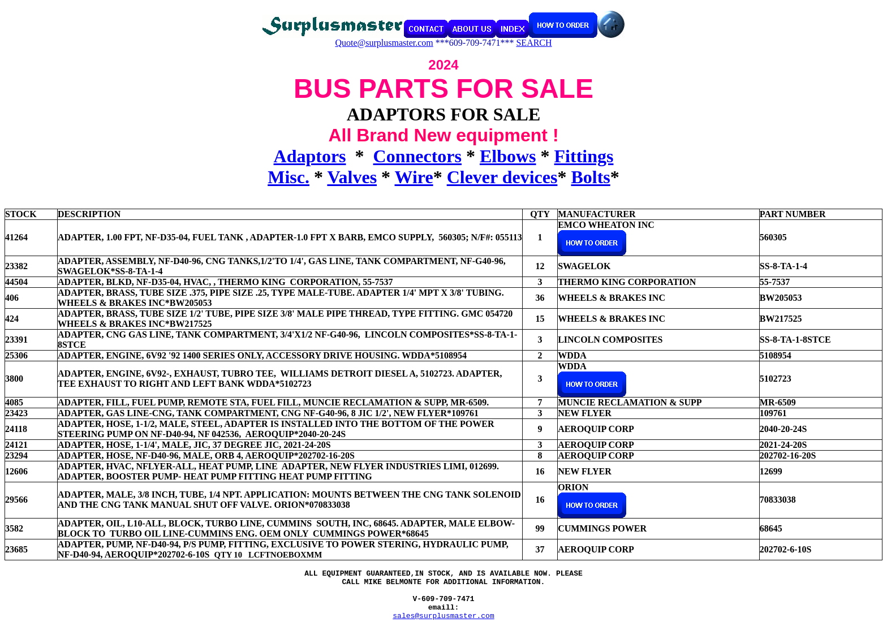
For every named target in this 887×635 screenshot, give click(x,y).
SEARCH (534, 42)
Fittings (584, 156)
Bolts (590, 177)
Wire (414, 177)
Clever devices (502, 177)
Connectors (417, 156)
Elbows (508, 156)
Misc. (288, 177)
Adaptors (310, 156)
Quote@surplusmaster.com (384, 42)
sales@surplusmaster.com (443, 625)
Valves (352, 177)
